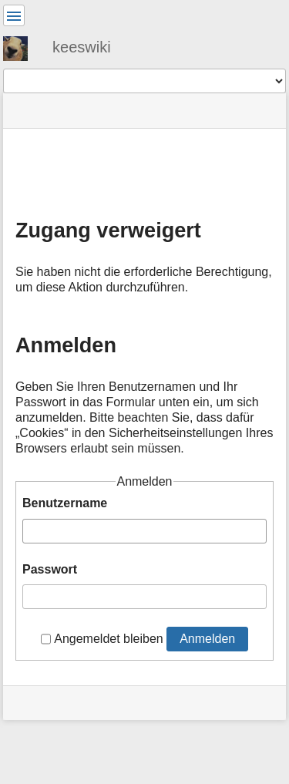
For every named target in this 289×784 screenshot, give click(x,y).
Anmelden (207, 638)
